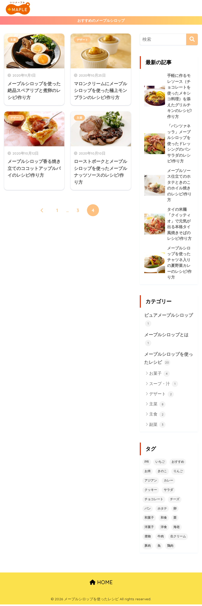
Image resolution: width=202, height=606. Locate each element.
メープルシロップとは (166, 340)
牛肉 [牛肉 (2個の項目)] (160, 538)
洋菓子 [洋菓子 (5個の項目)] (149, 528)
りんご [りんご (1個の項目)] (178, 473)
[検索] (192, 39)
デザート (82, 40)
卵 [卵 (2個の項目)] (174, 510)
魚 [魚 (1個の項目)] (159, 547)
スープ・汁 (163, 385)
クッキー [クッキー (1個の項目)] (150, 491)
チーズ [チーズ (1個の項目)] (174, 500)
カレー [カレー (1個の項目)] (168, 482)
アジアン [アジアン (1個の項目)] (150, 482)
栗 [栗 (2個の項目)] (174, 519)
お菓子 (159, 375)
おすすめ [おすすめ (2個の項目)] (178, 463)
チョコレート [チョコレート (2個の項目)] (153, 500)
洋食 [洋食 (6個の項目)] (164, 528)
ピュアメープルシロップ (168, 321)
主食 (157, 416)
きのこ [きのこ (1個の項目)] (162, 473)
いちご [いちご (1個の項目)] (160, 463)
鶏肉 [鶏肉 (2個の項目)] (170, 547)
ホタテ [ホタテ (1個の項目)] (162, 510)
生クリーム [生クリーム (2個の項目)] (178, 538)
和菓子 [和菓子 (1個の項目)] (149, 519)
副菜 (157, 426)
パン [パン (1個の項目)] (147, 510)
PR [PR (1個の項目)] (146, 463)
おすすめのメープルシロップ (101, 20)
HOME (101, 584)
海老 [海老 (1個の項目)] (176, 528)
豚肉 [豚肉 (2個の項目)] (147, 547)
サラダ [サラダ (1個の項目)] (168, 491)
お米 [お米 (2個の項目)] (147, 473)
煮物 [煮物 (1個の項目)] (147, 538)
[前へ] (42, 210)
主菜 (13, 40)
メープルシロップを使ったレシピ (168, 360)
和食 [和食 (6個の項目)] (164, 519)
